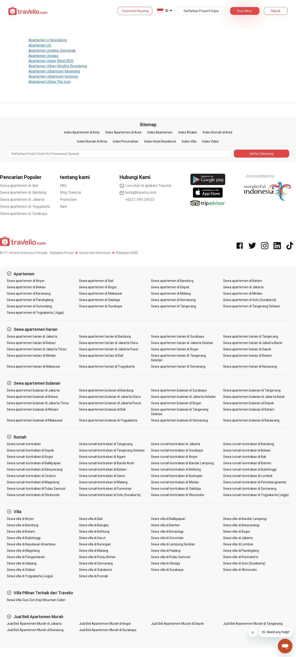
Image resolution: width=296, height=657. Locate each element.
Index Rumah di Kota (217, 132)
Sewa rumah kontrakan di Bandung (248, 444)
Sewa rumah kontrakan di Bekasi (247, 450)
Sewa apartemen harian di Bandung (105, 336)
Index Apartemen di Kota (82, 132)
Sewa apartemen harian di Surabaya (177, 336)
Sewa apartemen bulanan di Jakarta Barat (254, 397)
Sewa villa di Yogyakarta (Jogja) (30, 576)
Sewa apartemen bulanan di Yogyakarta (108, 420)
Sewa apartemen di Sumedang (29, 306)
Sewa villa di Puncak (93, 576)
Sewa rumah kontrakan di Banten (247, 463)
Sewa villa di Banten (165, 525)
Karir (63, 206)
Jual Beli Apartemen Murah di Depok (177, 623)
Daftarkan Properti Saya (201, 11)
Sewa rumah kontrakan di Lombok (248, 476)
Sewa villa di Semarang (96, 563)
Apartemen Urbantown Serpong (53, 76)
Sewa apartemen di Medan (242, 293)
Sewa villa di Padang (166, 550)
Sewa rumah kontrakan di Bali (244, 457)
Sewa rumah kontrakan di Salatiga (176, 488)
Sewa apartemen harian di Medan (31, 355)
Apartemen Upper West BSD (51, 61)
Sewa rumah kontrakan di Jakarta (175, 444)
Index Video (210, 141)
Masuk (276, 11)
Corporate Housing (135, 11)
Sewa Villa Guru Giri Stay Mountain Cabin (36, 600)
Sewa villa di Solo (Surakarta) (244, 563)
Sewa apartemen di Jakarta (22, 199)
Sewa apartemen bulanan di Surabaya (179, 390)
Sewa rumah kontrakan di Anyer (174, 457)
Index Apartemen (159, 132)
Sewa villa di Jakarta (238, 538)
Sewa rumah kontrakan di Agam (102, 457)
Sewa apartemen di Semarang (173, 300)
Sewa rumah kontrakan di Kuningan (176, 476)
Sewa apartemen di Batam (242, 281)
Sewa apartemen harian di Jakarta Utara (108, 343)
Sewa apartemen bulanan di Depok (248, 403)
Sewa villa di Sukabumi (95, 570)
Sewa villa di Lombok (238, 544)
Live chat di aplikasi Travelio (145, 185)
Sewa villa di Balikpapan (168, 519)
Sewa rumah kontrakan (24, 444)
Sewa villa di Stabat (21, 570)
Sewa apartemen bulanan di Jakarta (33, 390)
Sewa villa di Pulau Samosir (170, 557)
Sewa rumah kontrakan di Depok (30, 450)
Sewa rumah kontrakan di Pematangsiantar (254, 482)
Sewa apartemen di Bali (19, 185)
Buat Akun (244, 11)
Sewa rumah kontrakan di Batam (103, 469)
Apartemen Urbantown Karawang (54, 71)
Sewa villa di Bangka (93, 525)
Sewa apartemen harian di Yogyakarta (107, 366)
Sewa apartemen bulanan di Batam (249, 409)
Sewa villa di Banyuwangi (241, 525)
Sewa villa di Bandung (22, 525)
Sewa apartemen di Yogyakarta (25, 206)
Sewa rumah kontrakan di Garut (102, 476)
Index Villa (189, 141)
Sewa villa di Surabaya (167, 570)
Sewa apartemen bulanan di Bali (102, 409)
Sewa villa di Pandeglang (241, 550)
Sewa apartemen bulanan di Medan (33, 409)
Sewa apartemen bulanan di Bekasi (32, 397)
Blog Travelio (70, 192)
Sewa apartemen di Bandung (23, 192)
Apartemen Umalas (43, 56)
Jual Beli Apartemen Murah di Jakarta (34, 623)
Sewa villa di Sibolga (165, 563)
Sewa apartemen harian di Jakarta (32, 336)
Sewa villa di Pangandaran (26, 557)
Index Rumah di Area (92, 141)
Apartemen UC (39, 45)
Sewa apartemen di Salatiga (99, 300)
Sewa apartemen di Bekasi (26, 287)
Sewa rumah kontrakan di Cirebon (31, 476)
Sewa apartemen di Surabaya (23, 213)
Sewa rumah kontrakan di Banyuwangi (35, 469)
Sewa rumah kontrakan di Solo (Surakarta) (110, 495)
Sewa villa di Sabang (21, 563)
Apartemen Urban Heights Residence (57, 66)
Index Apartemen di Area (123, 132)
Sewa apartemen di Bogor (98, 287)
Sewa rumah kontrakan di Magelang (33, 482)
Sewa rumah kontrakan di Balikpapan (34, 463)
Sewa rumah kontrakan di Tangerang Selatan (112, 450)
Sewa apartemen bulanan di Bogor (176, 403)
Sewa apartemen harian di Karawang (250, 366)
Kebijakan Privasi (62, 253)
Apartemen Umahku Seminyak (52, 50)
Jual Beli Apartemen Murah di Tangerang (253, 623)
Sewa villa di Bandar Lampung (244, 519)
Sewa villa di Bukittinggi (24, 538)
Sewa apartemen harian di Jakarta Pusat (108, 349)
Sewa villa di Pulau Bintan (97, 557)
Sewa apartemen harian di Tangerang (250, 336)
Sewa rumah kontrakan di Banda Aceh (107, 463)
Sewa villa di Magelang (23, 550)
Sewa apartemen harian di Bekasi (31, 343)
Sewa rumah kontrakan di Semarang (249, 488)
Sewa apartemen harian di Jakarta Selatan (182, 343)
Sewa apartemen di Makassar (100, 293)
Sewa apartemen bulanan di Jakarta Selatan (183, 397)
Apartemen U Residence (47, 40)
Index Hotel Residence (160, 141)
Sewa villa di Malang (93, 550)
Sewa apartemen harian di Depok (247, 349)
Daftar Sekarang (261, 153)
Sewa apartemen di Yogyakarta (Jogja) (35, 312)
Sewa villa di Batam (21, 531)
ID (166, 11)
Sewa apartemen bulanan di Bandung (106, 390)
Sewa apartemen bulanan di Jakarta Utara (109, 397)
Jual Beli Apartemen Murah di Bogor (105, 623)
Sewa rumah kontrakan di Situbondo (33, 495)
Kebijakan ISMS (127, 253)
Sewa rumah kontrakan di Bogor (30, 457)
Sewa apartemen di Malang (171, 293)
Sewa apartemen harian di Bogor (175, 349)
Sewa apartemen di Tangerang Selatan (251, 306)
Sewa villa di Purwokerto (240, 557)
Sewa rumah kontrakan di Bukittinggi (249, 469)
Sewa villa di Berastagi (167, 531)
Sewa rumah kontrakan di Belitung (176, 469)
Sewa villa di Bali (91, 519)
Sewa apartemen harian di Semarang (178, 366)
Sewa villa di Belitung (94, 531)
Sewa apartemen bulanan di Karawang (251, 420)
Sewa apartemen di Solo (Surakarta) (249, 300)
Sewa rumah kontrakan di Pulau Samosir (36, 488)
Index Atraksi (187, 132)
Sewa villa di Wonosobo (240, 570)
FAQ (63, 185)
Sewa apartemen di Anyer (26, 281)
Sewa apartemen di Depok (170, 287)
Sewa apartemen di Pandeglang (30, 300)
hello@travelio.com (138, 192)
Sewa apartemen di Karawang (29, 293)
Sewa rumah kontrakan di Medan (175, 482)
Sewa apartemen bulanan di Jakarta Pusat (110, 403)
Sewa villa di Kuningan (95, 544)
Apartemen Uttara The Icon (49, 82)
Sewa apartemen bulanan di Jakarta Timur (38, 403)
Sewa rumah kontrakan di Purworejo (105, 488)
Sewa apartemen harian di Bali (101, 355)
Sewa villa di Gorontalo (167, 538)
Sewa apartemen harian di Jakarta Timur (36, 349)
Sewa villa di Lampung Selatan (173, 544)
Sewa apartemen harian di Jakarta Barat (252, 343)
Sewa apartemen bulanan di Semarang (179, 420)
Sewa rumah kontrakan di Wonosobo (177, 495)
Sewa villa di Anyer (20, 519)
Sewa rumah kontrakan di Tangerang (106, 444)
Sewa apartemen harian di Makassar (33, 366)
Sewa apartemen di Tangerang (173, 306)
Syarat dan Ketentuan (95, 253)
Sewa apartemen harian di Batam (247, 355)
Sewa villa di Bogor (236, 531)
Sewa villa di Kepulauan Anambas (31, 544)
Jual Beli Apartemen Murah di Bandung (35, 630)
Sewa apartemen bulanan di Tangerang (252, 390)
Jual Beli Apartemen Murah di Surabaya (108, 630)
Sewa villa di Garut (92, 538)
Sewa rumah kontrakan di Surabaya (177, 450)
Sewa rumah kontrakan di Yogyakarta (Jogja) (256, 495)
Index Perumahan (125, 141)
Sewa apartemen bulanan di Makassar (35, 420)
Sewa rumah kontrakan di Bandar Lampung (182, 463)
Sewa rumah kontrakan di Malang (103, 482)
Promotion (68, 199)
